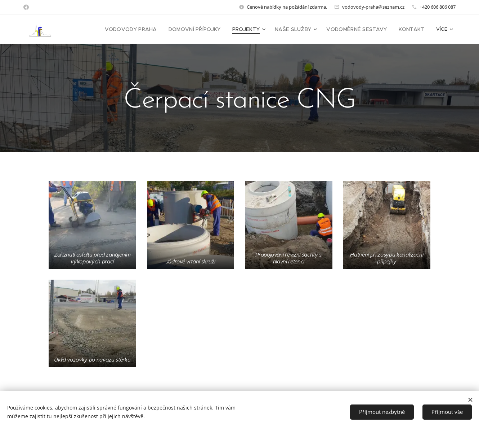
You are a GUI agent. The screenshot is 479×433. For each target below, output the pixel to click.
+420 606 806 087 (438, 7)
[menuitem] (147, 29)
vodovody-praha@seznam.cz (373, 7)
